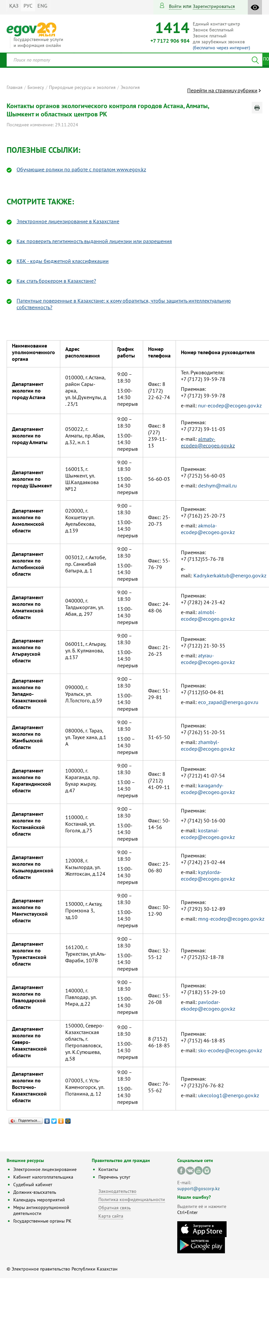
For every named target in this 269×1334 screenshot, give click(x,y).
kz (256, 1095)
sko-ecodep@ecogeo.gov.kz (230, 1050)
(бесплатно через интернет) (221, 48)
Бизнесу (35, 87)
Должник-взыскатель (34, 1192)
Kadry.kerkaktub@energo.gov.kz (229, 575)
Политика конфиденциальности (131, 1199)
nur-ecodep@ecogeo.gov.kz (230, 405)
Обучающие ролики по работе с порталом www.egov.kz (81, 169)
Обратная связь (114, 1208)
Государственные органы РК (42, 1221)
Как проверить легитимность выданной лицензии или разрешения (94, 241)
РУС (28, 5)
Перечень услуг (114, 1177)
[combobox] (134, 59)
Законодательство (117, 1191)
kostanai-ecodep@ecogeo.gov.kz (208, 833)
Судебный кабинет (32, 1185)
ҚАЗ (14, 5)
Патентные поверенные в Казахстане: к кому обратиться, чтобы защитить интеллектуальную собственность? (124, 304)
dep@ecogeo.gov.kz (212, 1008)
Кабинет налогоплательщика (43, 1177)
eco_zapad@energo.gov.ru (228, 702)
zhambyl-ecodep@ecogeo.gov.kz (208, 745)
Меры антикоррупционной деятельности (41, 1210)
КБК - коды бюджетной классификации (63, 261)
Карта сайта (110, 1216)
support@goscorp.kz (198, 1188)
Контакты (108, 1169)
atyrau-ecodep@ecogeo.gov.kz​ (208, 658)
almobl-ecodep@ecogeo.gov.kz (208, 615)
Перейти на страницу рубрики (222, 90)
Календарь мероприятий (39, 1200)
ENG (42, 5)
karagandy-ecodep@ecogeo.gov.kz (208, 788)
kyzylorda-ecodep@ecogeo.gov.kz (208, 875)
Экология (130, 87)
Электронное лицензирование (45, 1169)
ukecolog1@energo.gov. (226, 1095)
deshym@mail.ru (217, 485)
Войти (175, 6)
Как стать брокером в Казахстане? (56, 280)
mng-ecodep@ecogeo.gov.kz (231, 918)
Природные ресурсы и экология (82, 87)
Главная (15, 87)
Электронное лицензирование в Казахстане (68, 221)
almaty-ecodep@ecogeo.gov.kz (208, 442)
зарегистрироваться (214, 6)
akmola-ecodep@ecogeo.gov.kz (208, 528)
